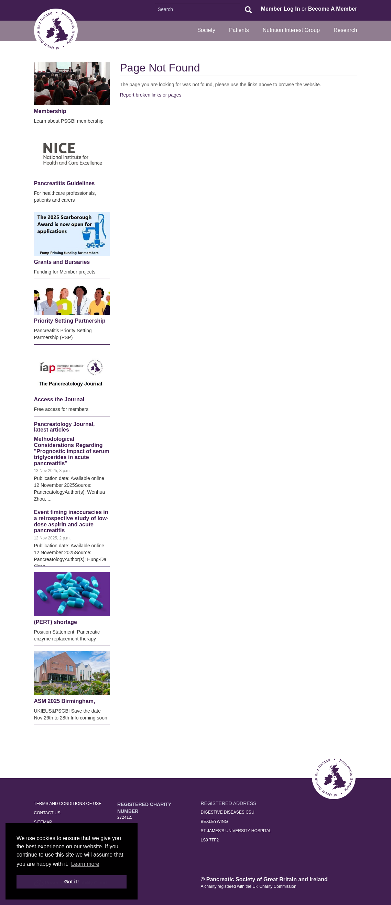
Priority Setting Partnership (70, 321)
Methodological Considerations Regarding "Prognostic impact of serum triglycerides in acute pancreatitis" (71, 451)
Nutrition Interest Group (291, 30)
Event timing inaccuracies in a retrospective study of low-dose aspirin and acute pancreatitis (71, 521)
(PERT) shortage (55, 622)
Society (206, 30)
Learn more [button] (85, 864)
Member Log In (280, 9)
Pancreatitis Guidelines (64, 183)
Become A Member (332, 9)
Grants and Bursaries (62, 262)
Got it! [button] (71, 881)
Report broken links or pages (151, 95)
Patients (239, 30)
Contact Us (47, 813)
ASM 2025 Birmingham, (64, 701)
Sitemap (43, 822)
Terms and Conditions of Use (68, 803)
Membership (50, 111)
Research (345, 30)
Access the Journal (59, 399)
